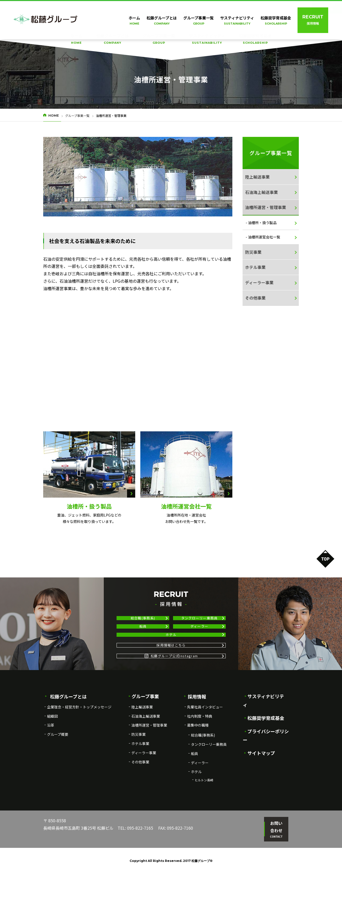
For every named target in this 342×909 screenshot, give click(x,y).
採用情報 (195, 739)
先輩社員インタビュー (205, 749)
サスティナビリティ (207, 39)
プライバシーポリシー (268, 765)
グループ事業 (143, 739)
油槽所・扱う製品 (89, 506)
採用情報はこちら (171, 675)
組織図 (52, 758)
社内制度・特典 (199, 758)
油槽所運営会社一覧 (186, 506)
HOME (53, 115)
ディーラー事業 (259, 282)
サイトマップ (259, 779)
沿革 (50, 767)
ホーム (76, 39)
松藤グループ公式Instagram (171, 694)
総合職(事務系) (143, 622)
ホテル (171, 656)
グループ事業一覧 (159, 39)
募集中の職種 (198, 767)
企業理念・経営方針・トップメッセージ (79, 749)
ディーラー (199, 639)
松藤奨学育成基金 (255, 39)
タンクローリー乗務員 (199, 622)
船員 (143, 639)
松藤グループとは (112, 39)
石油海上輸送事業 (261, 192)
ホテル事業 (255, 267)
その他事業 (255, 298)
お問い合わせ (273, 868)
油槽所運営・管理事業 (265, 207)
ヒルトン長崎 (204, 822)
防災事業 (253, 252)
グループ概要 (57, 777)
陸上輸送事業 (257, 177)
